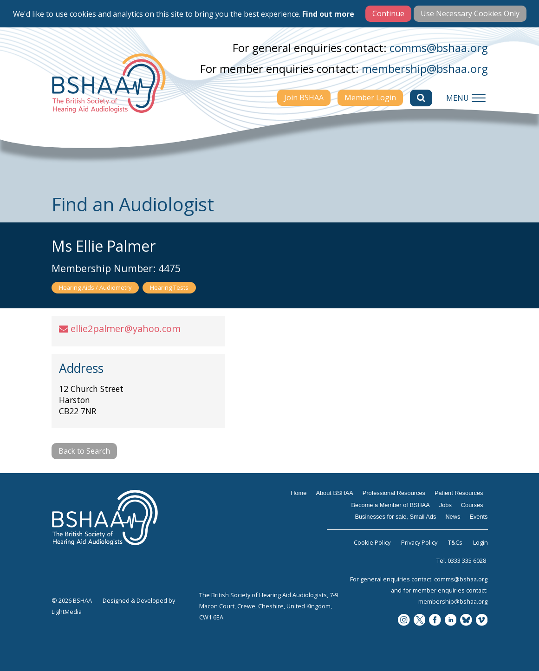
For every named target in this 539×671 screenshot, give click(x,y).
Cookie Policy (372, 542)
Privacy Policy (419, 542)
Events (478, 516)
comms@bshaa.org (439, 47)
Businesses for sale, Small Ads (395, 516)
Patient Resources (459, 492)
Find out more (328, 14)
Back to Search (84, 451)
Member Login (370, 97)
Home (298, 492)
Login (480, 542)
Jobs (445, 505)
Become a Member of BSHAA (390, 505)
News (452, 516)
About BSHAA (334, 492)
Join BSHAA (304, 97)
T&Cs (455, 542)
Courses (472, 505)
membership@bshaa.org (425, 68)
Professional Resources (394, 492)
